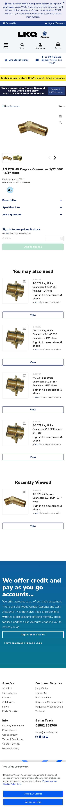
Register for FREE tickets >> (56, 91)
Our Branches (9, 693)
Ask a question (11, 214)
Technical (40, 711)
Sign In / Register (56, 23)
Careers (6, 697)
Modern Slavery (10, 748)
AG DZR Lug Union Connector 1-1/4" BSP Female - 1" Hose (45, 287)
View (33, 315)
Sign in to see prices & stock (21, 229)
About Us (7, 688)
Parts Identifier (43, 697)
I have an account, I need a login (23, 643)
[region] (33, 785)
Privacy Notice (9, 730)
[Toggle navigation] (6, 46)
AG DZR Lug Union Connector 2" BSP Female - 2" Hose (48, 429)
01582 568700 (46, 725)
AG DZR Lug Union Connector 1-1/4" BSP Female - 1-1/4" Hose (45, 334)
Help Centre (41, 688)
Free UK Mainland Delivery (51, 60)
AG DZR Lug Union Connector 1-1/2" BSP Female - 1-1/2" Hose (45, 381)
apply (6, 233)
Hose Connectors (12, 106)
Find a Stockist (10, 711)
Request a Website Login (49, 706)
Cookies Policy (10, 734)
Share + (62, 106)
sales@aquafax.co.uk (46, 732)
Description (9, 200)
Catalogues (8, 702)
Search (22, 46)
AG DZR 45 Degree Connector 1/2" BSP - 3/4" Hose (47, 498)
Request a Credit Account (49, 702)
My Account (40, 46)
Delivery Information (13, 725)
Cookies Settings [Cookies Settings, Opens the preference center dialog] (33, 802)
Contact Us (41, 693)
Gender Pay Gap (11, 744)
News (5, 706)
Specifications (11, 207)
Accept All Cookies (33, 793)
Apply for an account (33, 634)
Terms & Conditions (12, 739)
